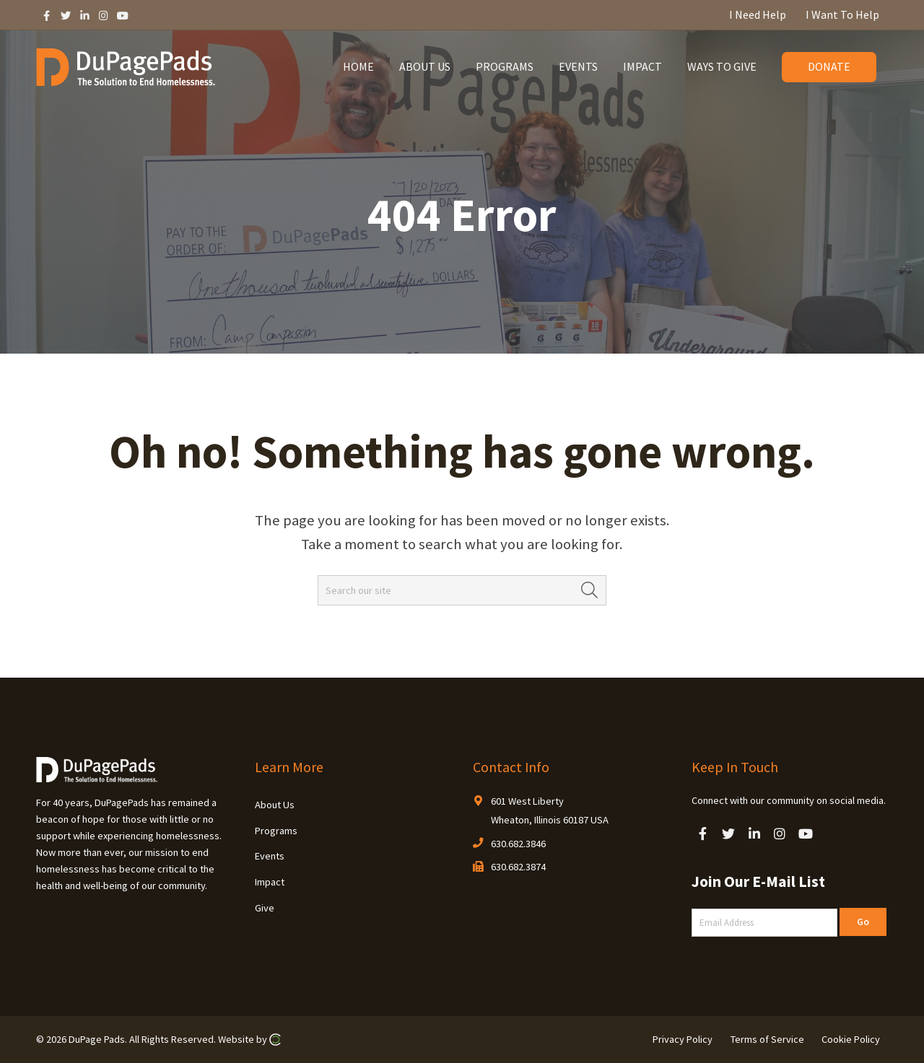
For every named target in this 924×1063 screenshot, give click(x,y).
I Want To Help (842, 14)
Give (264, 907)
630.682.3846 (518, 843)
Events (269, 855)
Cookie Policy (850, 1039)
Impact (269, 881)
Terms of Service (767, 1039)
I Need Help (757, 14)
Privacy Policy (682, 1039)
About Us (275, 804)
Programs (276, 830)
